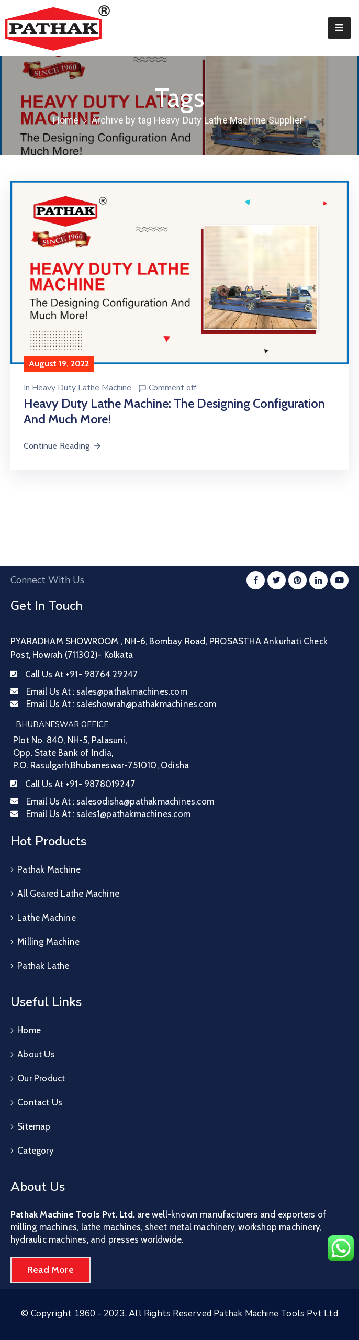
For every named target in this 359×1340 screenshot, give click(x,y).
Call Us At (81, 674)
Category (35, 1150)
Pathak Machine (49, 869)
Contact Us (39, 1102)
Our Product (41, 1078)
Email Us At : (106, 691)
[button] (50, 1270)
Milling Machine (48, 941)
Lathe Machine (46, 917)
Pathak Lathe (43, 966)
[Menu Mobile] (339, 28)
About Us (36, 1054)
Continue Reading (63, 446)
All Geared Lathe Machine (68, 893)
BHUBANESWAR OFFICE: (63, 724)
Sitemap (33, 1126)
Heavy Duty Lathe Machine (81, 388)
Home (66, 120)
